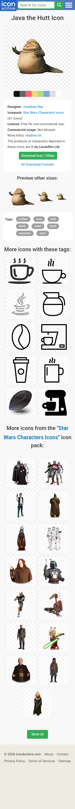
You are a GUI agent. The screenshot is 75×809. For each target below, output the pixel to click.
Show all (37, 734)
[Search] (59, 5)
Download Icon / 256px (38, 156)
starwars (25, 233)
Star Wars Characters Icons (43, 113)
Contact (62, 754)
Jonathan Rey (33, 107)
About (48, 754)
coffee (23, 219)
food (53, 226)
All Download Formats (37, 164)
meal (38, 226)
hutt (53, 219)
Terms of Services (41, 761)
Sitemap (64, 761)
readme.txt (33, 135)
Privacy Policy (14, 761)
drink (22, 226)
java (39, 219)
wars (42, 233)
